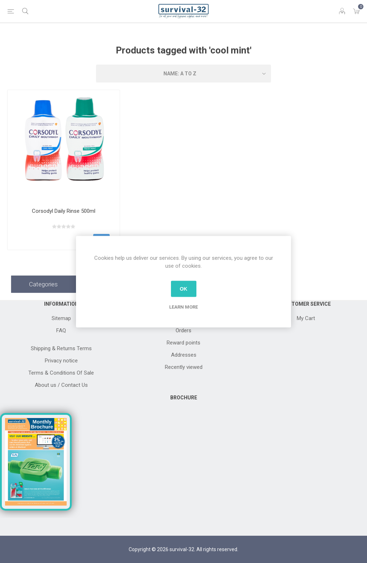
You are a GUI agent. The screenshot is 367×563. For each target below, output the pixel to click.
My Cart (306, 318)
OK (183, 289)
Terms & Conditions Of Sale (61, 373)
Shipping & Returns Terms (61, 348)
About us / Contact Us (61, 385)
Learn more (183, 306)
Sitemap (61, 318)
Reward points (183, 342)
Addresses (183, 355)
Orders (183, 330)
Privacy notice (61, 360)
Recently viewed (183, 367)
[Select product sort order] (183, 74)
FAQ (61, 330)
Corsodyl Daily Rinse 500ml (63, 211)
